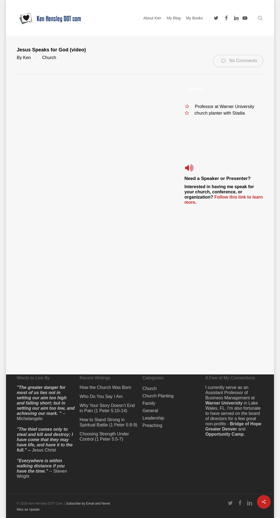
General (150, 410)
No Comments (238, 61)
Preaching (152, 425)
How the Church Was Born (105, 387)
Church (49, 57)
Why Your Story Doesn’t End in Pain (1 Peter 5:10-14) (107, 408)
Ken (27, 57)
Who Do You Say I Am (101, 396)
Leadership (153, 418)
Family (148, 403)
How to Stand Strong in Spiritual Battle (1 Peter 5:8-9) (108, 422)
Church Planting (158, 396)
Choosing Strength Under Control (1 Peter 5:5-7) (104, 436)
